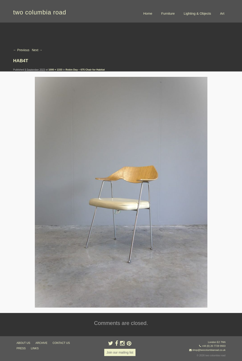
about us (23, 343)
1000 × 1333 (55, 69)
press (21, 348)
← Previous (21, 50)
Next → (37, 50)
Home (147, 13)
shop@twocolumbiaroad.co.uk (209, 350)
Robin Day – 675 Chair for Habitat (85, 69)
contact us (61, 343)
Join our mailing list (120, 352)
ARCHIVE (41, 343)
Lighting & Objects (197, 13)
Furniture (168, 13)
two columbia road (39, 12)
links (35, 348)
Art (222, 13)
